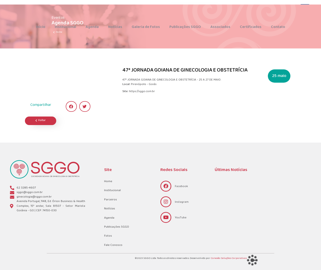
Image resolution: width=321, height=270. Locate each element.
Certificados (250, 27)
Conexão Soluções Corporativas (229, 258)
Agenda (92, 27)
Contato (278, 27)
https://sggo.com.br (142, 91)
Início (40, 27)
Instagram (182, 202)
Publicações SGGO (185, 27)
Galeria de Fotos (146, 27)
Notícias (115, 27)
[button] (71, 106)
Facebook (181, 186)
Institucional (65, 27)
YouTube (180, 217)
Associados (220, 27)
